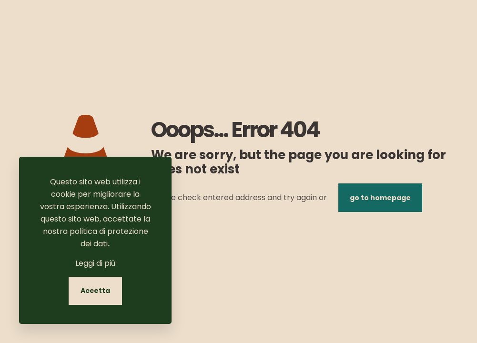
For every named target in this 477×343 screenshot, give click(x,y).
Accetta (95, 290)
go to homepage (380, 197)
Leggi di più (95, 263)
